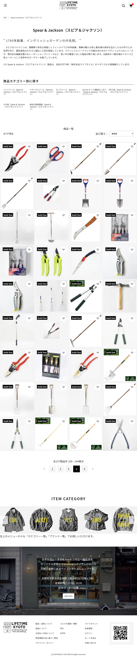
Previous (4, 520)
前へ (44, 469)
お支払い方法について (44, 633)
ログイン (88, 633)
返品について (41, 628)
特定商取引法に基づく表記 (46, 638)
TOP (5, 17)
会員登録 (88, 628)
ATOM (62, 633)
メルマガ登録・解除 (68, 623)
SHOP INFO (68, 596)
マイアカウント (91, 623)
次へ (92, 469)
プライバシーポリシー (44, 642)
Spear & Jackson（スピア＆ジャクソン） (27, 17)
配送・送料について (43, 623)
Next (133, 520)
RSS (62, 628)
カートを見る (90, 638)
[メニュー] (5, 5)
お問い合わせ (90, 642)
